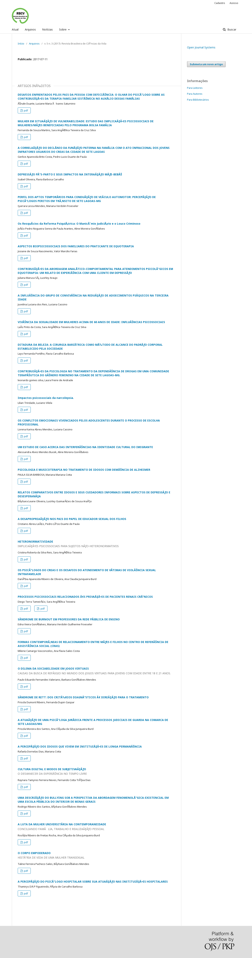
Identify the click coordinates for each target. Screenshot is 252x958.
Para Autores (194, 93)
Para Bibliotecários (198, 99)
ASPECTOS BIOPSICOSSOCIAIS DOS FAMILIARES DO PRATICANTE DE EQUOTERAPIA (76, 246)
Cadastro (219, 3)
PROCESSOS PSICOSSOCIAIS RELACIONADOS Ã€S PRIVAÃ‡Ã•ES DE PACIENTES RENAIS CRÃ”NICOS (85, 597)
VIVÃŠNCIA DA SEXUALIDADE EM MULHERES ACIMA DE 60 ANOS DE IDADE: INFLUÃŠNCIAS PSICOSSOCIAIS (91, 322)
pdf (25, 110)
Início (21, 43)
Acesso (234, 3)
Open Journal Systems (201, 47)
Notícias (47, 29)
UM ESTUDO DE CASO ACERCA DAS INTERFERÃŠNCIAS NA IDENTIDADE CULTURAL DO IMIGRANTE (85, 447)
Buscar (231, 29)
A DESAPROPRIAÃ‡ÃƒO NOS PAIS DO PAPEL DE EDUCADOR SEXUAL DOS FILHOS (72, 519)
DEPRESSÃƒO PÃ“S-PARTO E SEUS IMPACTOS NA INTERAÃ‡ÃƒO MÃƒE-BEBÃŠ (70, 174)
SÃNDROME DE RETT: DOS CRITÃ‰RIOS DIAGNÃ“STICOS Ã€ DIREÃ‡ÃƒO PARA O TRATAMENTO (83, 697)
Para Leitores (195, 88)
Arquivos (30, 29)
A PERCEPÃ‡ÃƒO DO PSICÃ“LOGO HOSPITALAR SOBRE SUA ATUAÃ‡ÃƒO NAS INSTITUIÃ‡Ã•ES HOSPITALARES (93, 881)
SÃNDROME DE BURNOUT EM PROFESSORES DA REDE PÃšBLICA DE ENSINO (69, 619)
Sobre (63, 29)
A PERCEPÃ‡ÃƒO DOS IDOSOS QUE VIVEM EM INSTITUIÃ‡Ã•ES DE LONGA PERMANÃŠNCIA (80, 746)
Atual (15, 29)
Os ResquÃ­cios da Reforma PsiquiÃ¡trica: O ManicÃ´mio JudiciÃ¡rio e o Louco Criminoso (79, 223)
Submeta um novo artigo (206, 64)
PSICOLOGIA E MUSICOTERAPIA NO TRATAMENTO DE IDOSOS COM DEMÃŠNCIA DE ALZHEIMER (84, 470)
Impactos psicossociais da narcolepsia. (46, 398)
